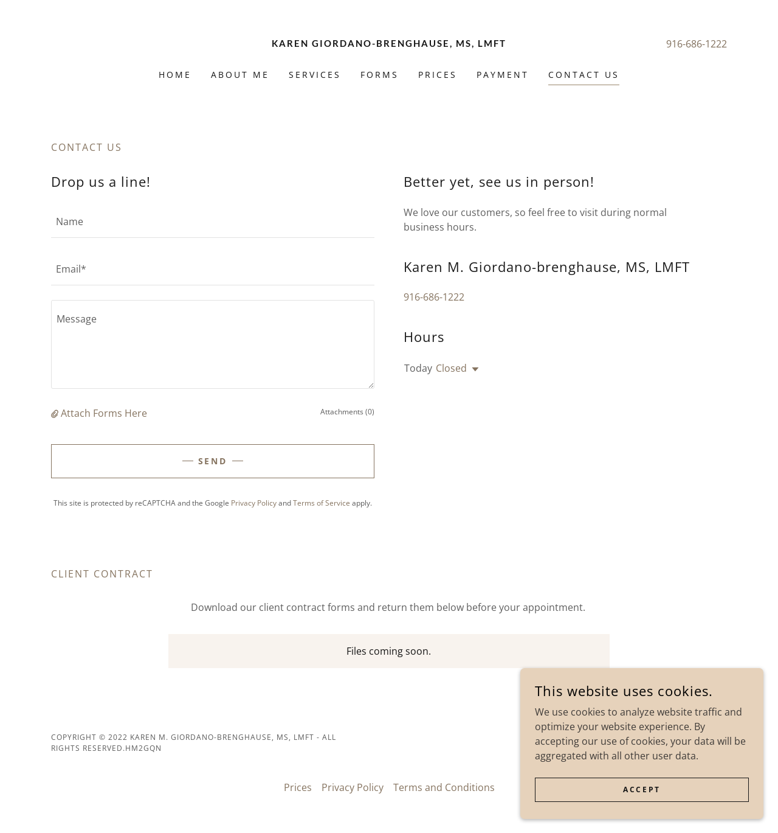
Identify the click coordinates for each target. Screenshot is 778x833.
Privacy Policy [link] (254, 503)
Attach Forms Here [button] (104, 413)
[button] (56, 413)
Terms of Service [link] (321, 503)
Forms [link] (379, 74)
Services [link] (315, 74)
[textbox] (212, 221)
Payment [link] (503, 74)
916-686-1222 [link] (696, 44)
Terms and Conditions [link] (444, 787)
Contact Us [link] (583, 74)
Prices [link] (437, 74)
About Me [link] (240, 74)
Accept (641, 789)
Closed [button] (451, 368)
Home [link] (175, 74)
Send (213, 461)
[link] (389, 43)
